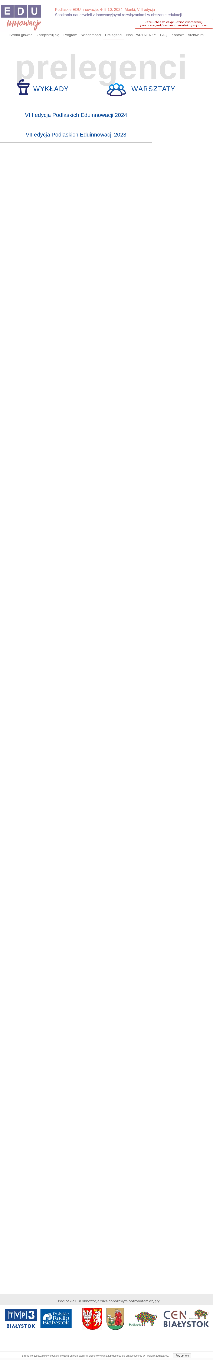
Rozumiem (182, 1355)
